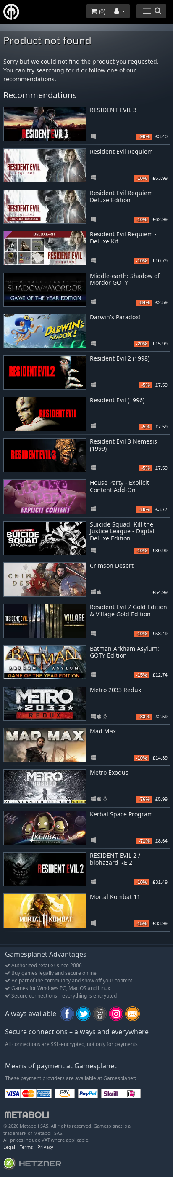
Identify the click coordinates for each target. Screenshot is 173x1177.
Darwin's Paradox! (115, 317)
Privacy (45, 1147)
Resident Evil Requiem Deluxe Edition (121, 196)
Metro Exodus (109, 772)
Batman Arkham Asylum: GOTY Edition (124, 652)
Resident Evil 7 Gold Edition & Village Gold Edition (128, 610)
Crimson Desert (112, 566)
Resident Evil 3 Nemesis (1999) (123, 444)
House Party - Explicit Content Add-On (119, 486)
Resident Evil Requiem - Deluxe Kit (123, 237)
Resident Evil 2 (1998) (119, 358)
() (98, 11)
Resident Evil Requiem (121, 151)
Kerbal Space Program (121, 814)
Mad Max (103, 731)
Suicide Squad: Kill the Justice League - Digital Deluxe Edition (122, 531)
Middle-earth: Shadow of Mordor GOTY (125, 279)
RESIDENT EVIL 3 (113, 110)
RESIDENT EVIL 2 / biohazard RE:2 (115, 859)
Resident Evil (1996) (117, 400)
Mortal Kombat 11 (115, 897)
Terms (26, 1147)
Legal (9, 1147)
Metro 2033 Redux (115, 690)
